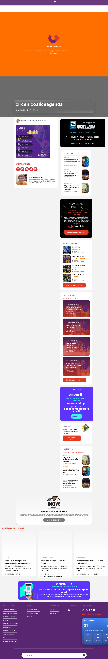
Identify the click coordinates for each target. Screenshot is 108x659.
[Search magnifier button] (84, 655)
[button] (18, 169)
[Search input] (53, 655)
